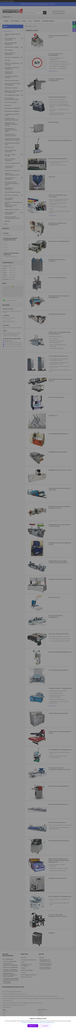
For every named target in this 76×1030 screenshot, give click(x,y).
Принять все (32, 1025)
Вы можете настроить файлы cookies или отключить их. (37, 1022)
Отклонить (45, 1025)
